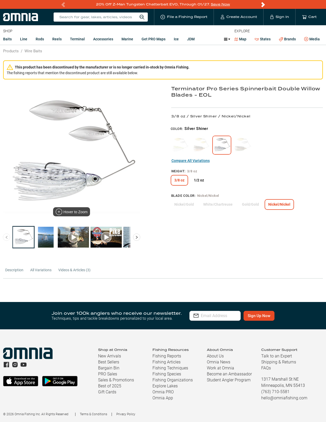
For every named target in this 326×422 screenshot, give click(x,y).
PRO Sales (107, 373)
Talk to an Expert (276, 356)
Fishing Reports (166, 356)
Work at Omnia (220, 368)
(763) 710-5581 (275, 391)
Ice (176, 39)
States (263, 39)
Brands (287, 39)
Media (312, 39)
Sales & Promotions (116, 379)
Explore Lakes (165, 385)
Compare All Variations (190, 161)
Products (11, 51)
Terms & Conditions (93, 414)
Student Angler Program (229, 379)
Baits (7, 39)
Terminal (77, 39)
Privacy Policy (125, 414)
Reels (57, 39)
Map (240, 39)
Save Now (220, 4)
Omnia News (218, 362)
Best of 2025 (109, 385)
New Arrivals (109, 356)
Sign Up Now (273, 315)
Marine (127, 39)
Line (23, 39)
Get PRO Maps (153, 39)
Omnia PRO (163, 391)
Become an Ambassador (229, 373)
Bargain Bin (108, 368)
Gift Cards (107, 391)
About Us (215, 356)
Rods (40, 39)
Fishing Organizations (172, 379)
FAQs (266, 368)
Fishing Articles (166, 362)
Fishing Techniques (170, 368)
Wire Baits (33, 51)
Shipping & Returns (278, 362)
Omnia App (162, 397)
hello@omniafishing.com (284, 397)
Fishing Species (166, 373)
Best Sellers (108, 362)
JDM (191, 39)
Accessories (103, 39)
